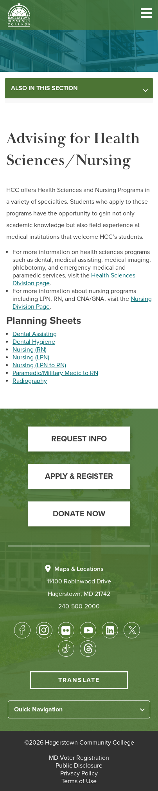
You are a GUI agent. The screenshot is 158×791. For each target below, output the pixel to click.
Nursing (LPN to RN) (39, 365)
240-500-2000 (79, 606)
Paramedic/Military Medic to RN (55, 373)
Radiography (30, 381)
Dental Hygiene (34, 342)
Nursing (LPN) (31, 357)
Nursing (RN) (30, 350)
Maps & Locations (79, 569)
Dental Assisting (35, 334)
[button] (146, 14)
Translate (79, 680)
